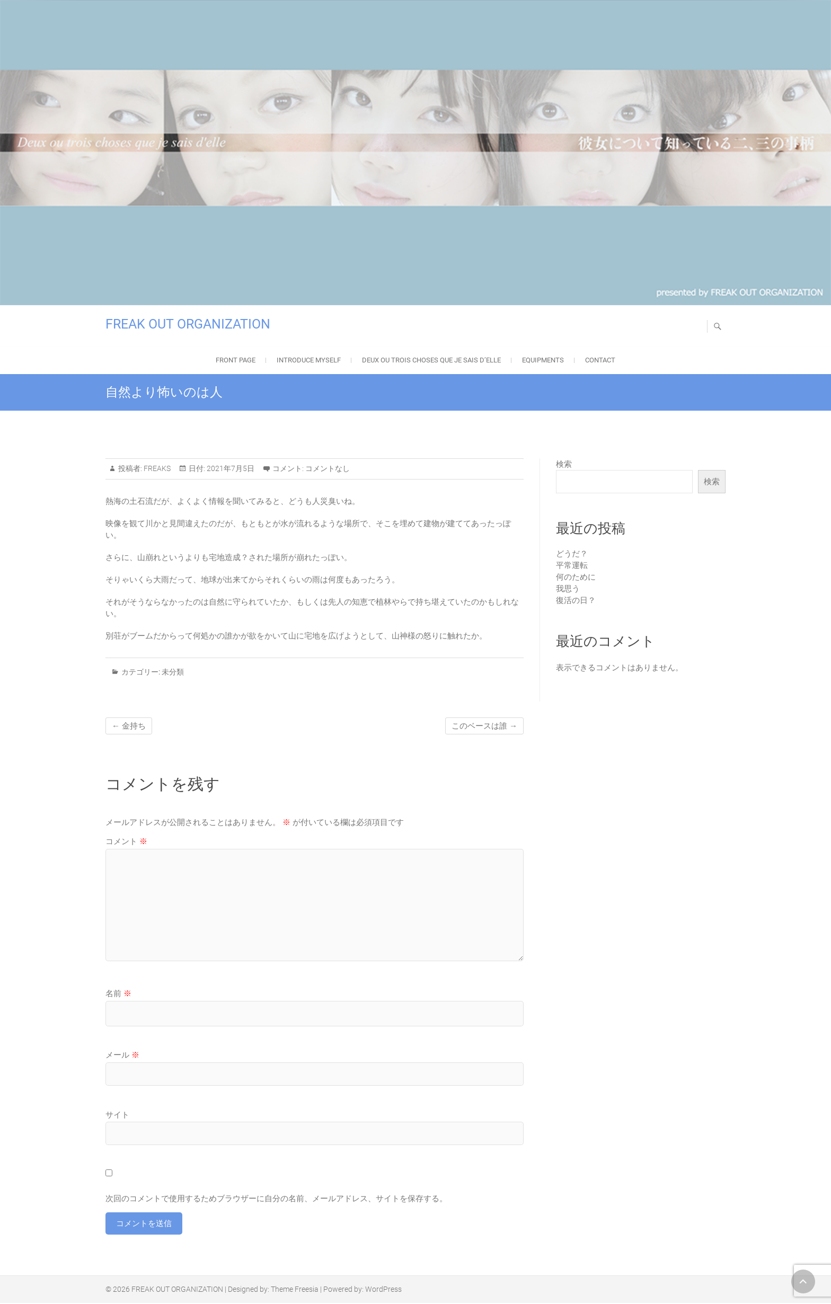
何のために (576, 577)
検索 (564, 464)
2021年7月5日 (229, 468)
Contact (600, 360)
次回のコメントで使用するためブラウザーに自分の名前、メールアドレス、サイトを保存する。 (276, 1198)
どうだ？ (572, 553)
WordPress (383, 1290)
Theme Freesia (295, 1290)
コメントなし (327, 468)
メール (122, 1055)
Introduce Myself (309, 360)
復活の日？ (576, 600)
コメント (126, 841)
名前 (118, 993)
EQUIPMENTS (543, 360)
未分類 (173, 672)
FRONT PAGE (235, 360)
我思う (568, 588)
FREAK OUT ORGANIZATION (187, 324)
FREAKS (156, 468)
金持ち (129, 726)
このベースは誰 (484, 726)
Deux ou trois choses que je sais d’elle (431, 360)
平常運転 (572, 565)
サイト (117, 1115)
